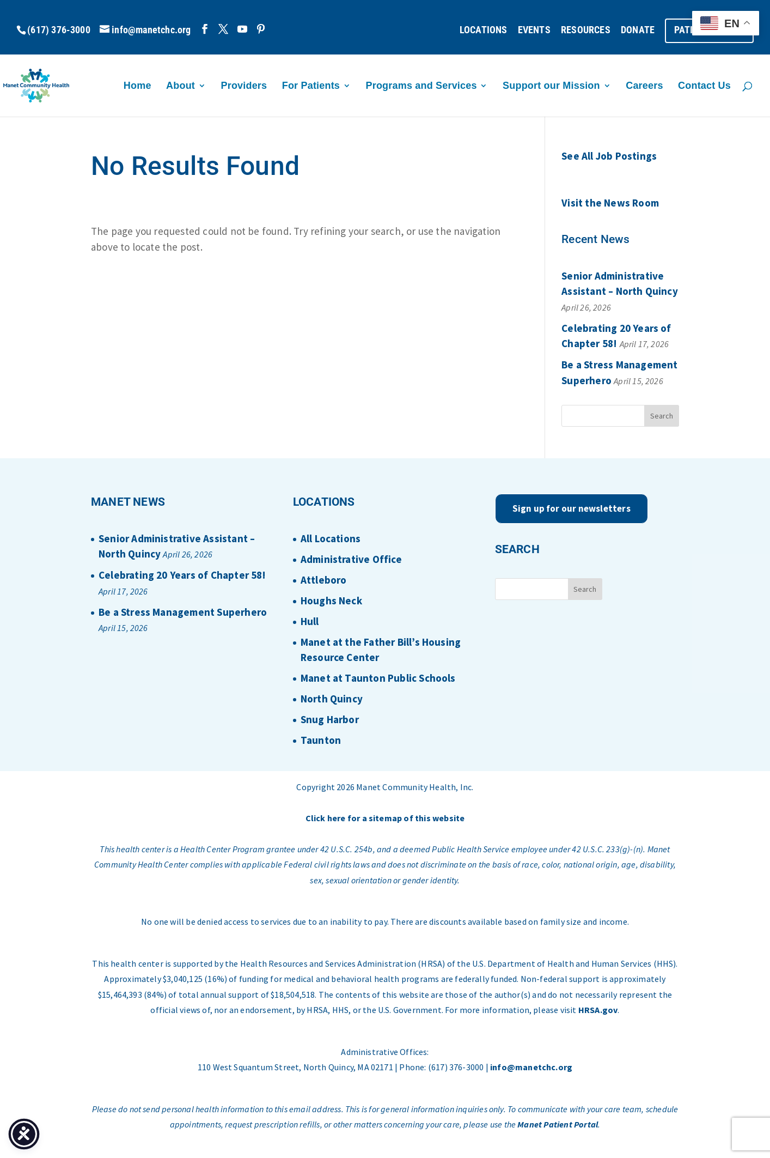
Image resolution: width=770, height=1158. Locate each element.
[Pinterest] (261, 29)
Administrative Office (351, 559)
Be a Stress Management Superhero (183, 612)
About (180, 86)
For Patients (311, 86)
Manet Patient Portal (557, 1124)
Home (137, 86)
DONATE (638, 30)
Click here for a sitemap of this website (385, 818)
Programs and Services (421, 86)
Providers (244, 86)
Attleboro (324, 579)
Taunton (321, 740)
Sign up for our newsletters (571, 508)
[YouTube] (242, 29)
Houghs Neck (331, 600)
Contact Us (704, 86)
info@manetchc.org (531, 1067)
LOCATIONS (484, 30)
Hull (310, 621)
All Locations (330, 538)
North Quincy (332, 698)
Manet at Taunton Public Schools (378, 677)
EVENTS (534, 30)
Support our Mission (551, 86)
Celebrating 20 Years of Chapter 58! (182, 574)
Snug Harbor (330, 719)
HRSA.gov (598, 1009)
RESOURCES (585, 30)
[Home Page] (65, 84)
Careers (644, 86)
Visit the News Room (610, 202)
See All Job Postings (609, 155)
